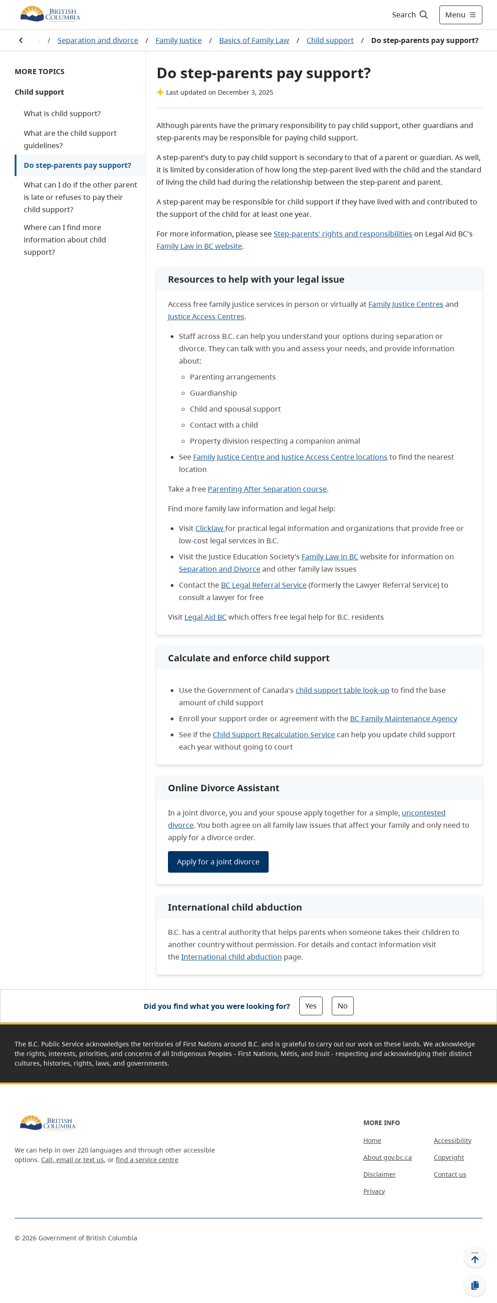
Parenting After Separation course (267, 489)
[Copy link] (475, 1286)
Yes (311, 1006)
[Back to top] (475, 1257)
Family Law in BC (330, 557)
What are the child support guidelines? (70, 139)
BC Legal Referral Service (264, 585)
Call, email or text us (72, 1159)
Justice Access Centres (206, 316)
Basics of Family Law (254, 40)
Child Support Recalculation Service (274, 734)
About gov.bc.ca (387, 1157)
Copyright (449, 1157)
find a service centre (147, 1159)
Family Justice (179, 40)
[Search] (410, 15)
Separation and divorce (98, 40)
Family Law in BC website (199, 246)
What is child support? (62, 113)
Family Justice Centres (405, 304)
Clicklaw (210, 528)
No (343, 1006)
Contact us (450, 1174)
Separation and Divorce (219, 569)
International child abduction (231, 957)
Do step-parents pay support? (77, 165)
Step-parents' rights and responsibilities (343, 234)
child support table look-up (342, 690)
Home (372, 1140)
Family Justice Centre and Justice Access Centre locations (290, 457)
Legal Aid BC (205, 617)
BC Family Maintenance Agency (403, 718)
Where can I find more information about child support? (65, 239)
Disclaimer (379, 1174)
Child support (330, 40)
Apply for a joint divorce (218, 862)
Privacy (374, 1191)
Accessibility (452, 1140)
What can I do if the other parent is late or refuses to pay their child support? (80, 197)
